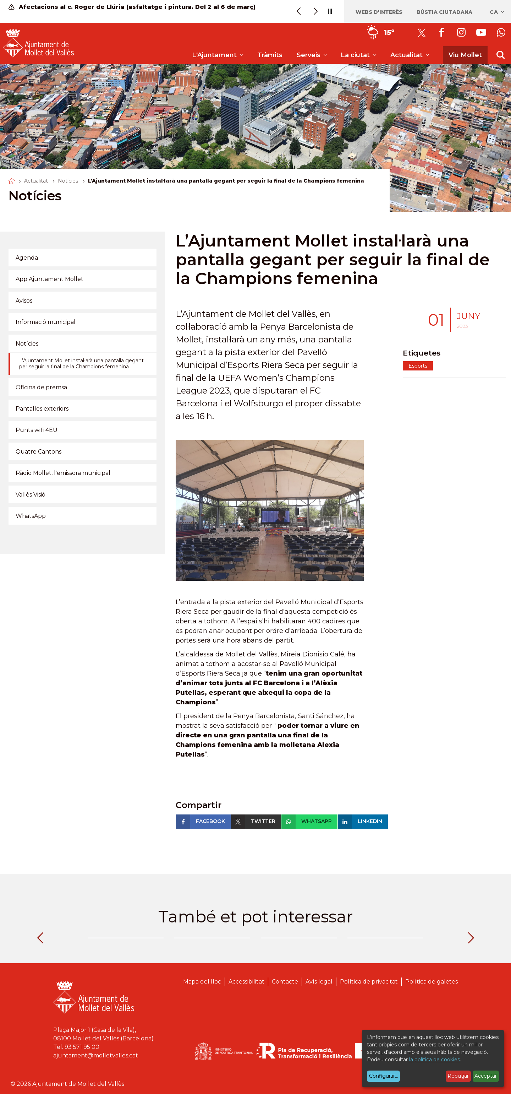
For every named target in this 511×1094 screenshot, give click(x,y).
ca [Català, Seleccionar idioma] (497, 12)
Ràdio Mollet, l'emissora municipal (63, 473)
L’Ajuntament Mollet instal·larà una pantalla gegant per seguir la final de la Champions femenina (81, 363)
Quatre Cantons (38, 451)
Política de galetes (431, 981)
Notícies (68, 181)
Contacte (285, 981)
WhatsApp (31, 516)
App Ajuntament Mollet (49, 279)
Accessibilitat (246, 981)
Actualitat (36, 181)
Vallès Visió (30, 494)
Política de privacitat (369, 981)
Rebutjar (458, 1076)
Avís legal (319, 981)
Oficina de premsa (41, 387)
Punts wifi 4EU (36, 430)
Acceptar (485, 1076)
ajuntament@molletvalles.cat (95, 1055)
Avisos (24, 300)
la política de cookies (434, 1059)
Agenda (27, 257)
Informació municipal (46, 322)
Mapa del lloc (202, 981)
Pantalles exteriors (42, 408)
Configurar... (383, 1076)
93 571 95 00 (82, 1047)
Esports (417, 366)
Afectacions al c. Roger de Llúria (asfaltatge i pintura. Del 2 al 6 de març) (132, 7)
